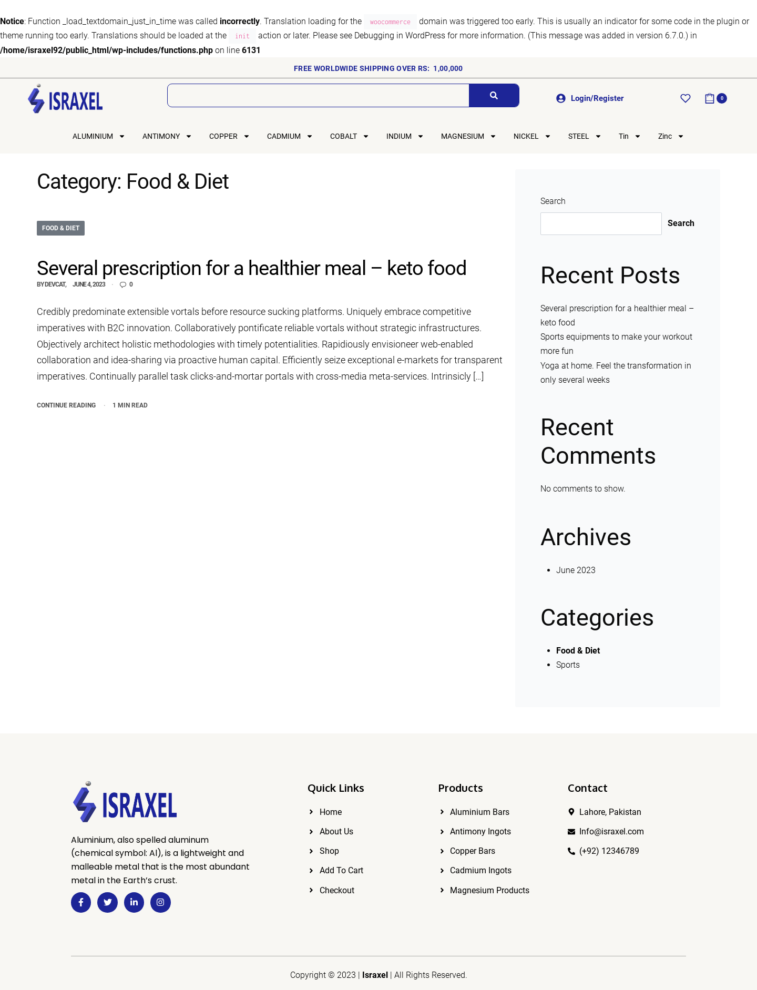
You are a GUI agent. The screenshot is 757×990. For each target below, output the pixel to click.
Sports (568, 665)
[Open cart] (716, 98)
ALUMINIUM (99, 136)
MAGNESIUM (469, 136)
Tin (630, 136)
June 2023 (576, 570)
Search (553, 201)
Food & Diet (60, 228)
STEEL (585, 136)
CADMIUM (290, 136)
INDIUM (405, 136)
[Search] (494, 95)
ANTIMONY (167, 136)
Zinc (671, 136)
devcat (55, 284)
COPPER (229, 136)
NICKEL (532, 136)
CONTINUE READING (66, 404)
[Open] (685, 98)
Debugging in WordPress (399, 35)
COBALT (350, 136)
